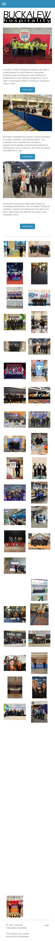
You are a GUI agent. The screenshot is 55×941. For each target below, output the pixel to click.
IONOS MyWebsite (20, 936)
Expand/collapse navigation (27, 4)
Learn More (27, 90)
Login (46, 925)
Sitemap (18, 925)
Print (10, 925)
